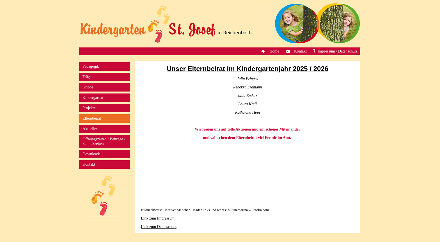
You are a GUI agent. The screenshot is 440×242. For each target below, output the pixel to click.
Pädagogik (90, 66)
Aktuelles (90, 129)
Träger (87, 77)
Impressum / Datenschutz (338, 51)
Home (274, 51)
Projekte (89, 108)
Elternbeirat (91, 118)
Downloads (91, 154)
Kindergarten (92, 97)
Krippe (87, 87)
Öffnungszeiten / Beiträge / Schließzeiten (103, 141)
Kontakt (300, 51)
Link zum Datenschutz (159, 227)
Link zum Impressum (158, 218)
